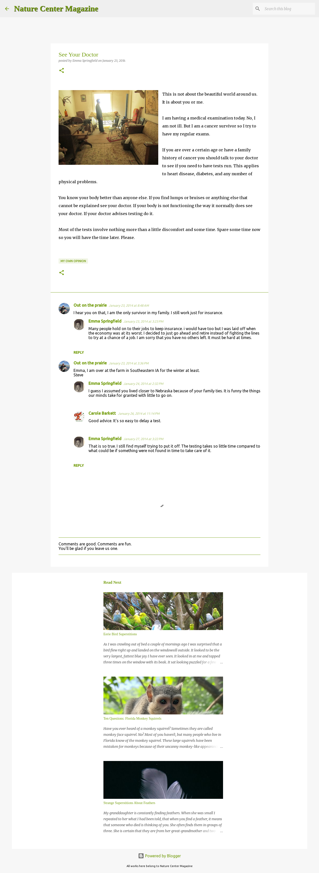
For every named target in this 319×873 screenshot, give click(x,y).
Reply (79, 352)
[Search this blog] (289, 9)
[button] (62, 70)
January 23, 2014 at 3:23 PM (143, 321)
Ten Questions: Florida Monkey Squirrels (132, 718)
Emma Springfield (104, 321)
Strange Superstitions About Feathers (129, 803)
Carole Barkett (102, 413)
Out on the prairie (90, 305)
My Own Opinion (73, 261)
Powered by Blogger (159, 856)
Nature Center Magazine (56, 8)
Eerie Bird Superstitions (120, 634)
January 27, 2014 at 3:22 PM (143, 439)
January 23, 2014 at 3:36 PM (129, 363)
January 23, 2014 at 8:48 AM (129, 305)
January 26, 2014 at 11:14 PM (139, 413)
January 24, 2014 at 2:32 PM (143, 383)
